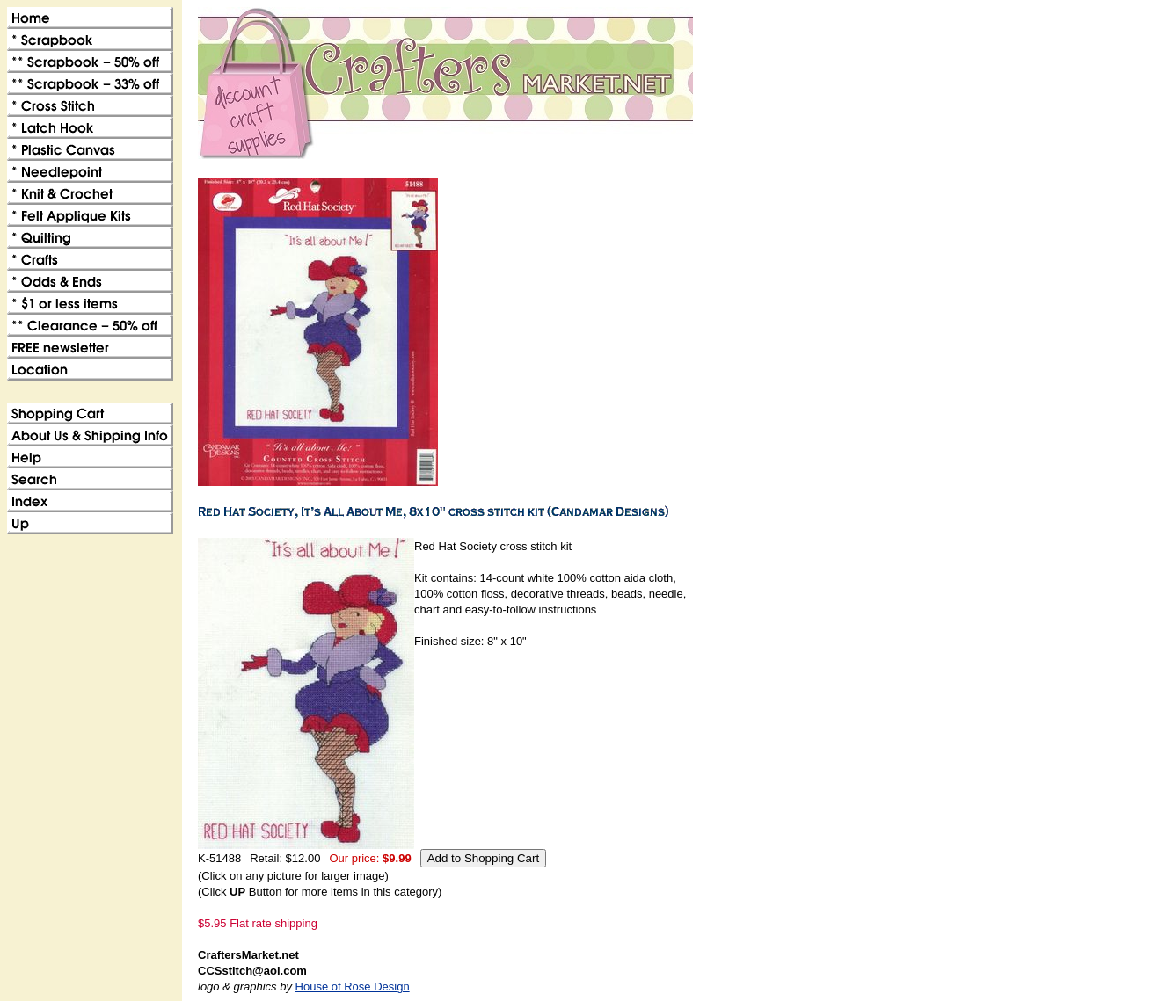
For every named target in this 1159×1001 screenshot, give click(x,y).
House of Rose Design (352, 986)
